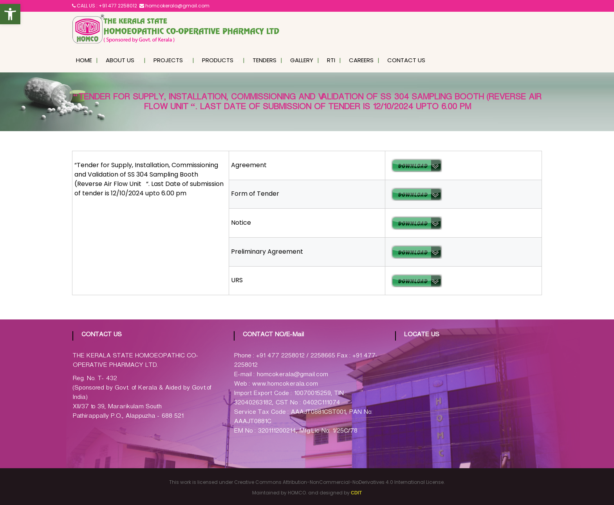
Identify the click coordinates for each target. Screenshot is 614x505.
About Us (120, 60)
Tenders (264, 60)
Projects (168, 60)
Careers (361, 60)
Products (217, 60)
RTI (331, 60)
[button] (10, 14)
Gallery (301, 60)
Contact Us (406, 60)
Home (84, 60)
